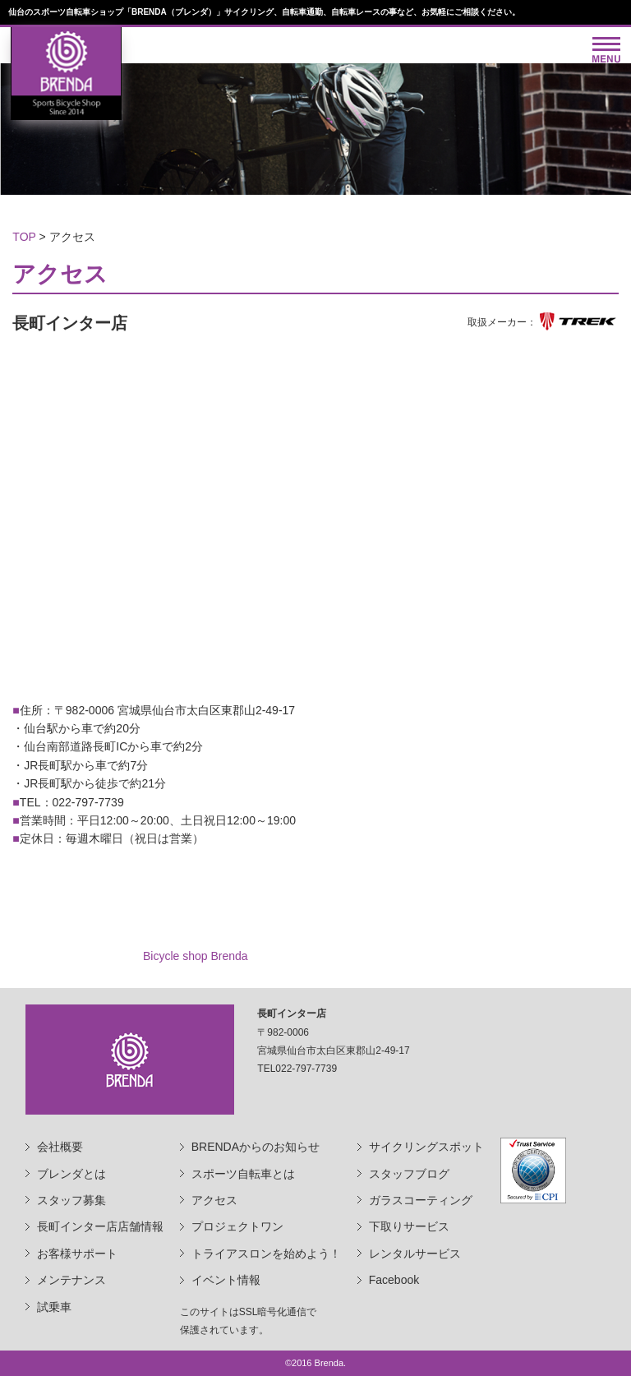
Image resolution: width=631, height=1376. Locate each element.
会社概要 (60, 1146)
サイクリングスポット (426, 1146)
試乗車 (54, 1307)
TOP (23, 236)
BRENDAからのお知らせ (255, 1146)
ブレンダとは (71, 1173)
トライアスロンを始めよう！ (266, 1253)
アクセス (214, 1200)
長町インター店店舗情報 (100, 1226)
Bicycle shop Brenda (195, 956)
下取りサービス (409, 1226)
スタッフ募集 (71, 1200)
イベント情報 (225, 1279)
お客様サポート (77, 1253)
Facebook (394, 1279)
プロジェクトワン (237, 1226)
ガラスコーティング (420, 1200)
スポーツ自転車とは (243, 1173)
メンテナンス (71, 1279)
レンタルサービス (415, 1253)
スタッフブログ (409, 1173)
